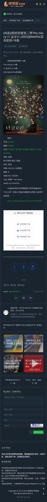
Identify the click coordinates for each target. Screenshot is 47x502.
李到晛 (18, 149)
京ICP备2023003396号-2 (23, 493)
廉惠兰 (33, 149)
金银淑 (11, 145)
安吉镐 (11, 142)
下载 (6, 285)
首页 (5, 20)
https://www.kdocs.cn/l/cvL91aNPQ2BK (24, 200)
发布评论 (38, 432)
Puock (28, 497)
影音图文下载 (15, 20)
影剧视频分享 (28, 20)
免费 (13, 285)
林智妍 (25, 149)
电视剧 (21, 285)
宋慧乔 (11, 149)
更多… (9, 153)
